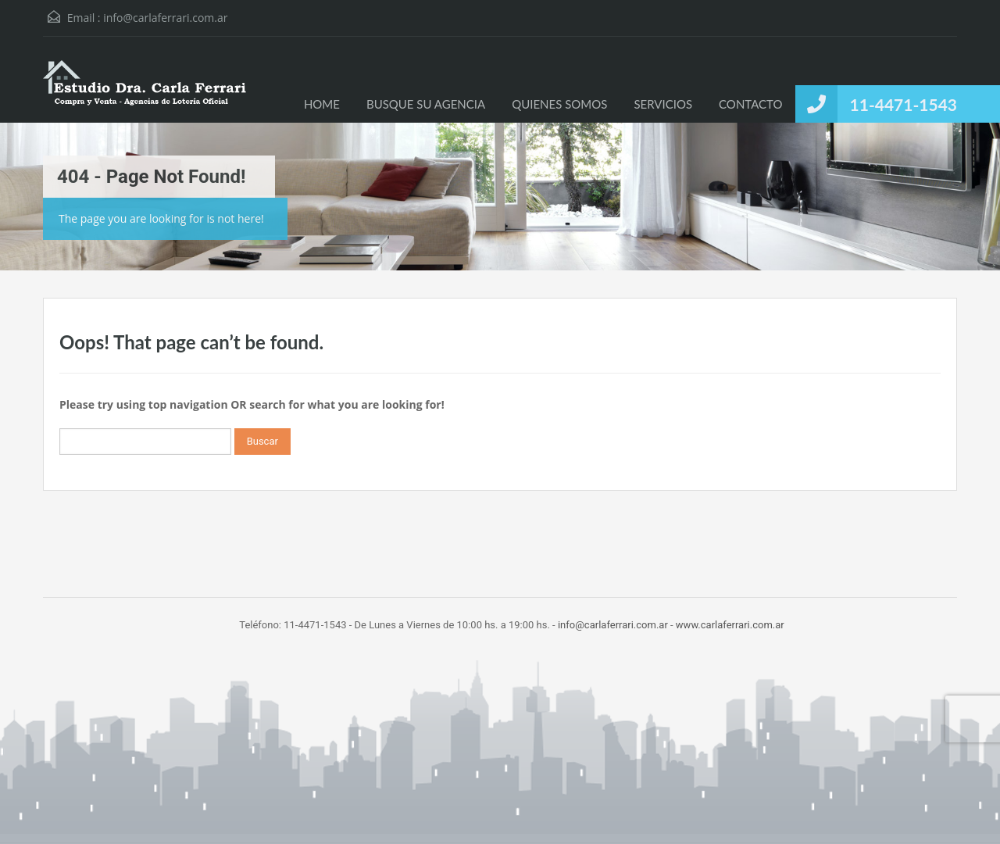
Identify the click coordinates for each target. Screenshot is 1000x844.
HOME (322, 104)
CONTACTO (750, 104)
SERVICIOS (663, 104)
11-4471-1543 (903, 104)
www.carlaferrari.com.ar (730, 625)
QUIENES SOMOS (559, 104)
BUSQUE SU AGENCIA (425, 104)
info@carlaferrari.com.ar (165, 17)
